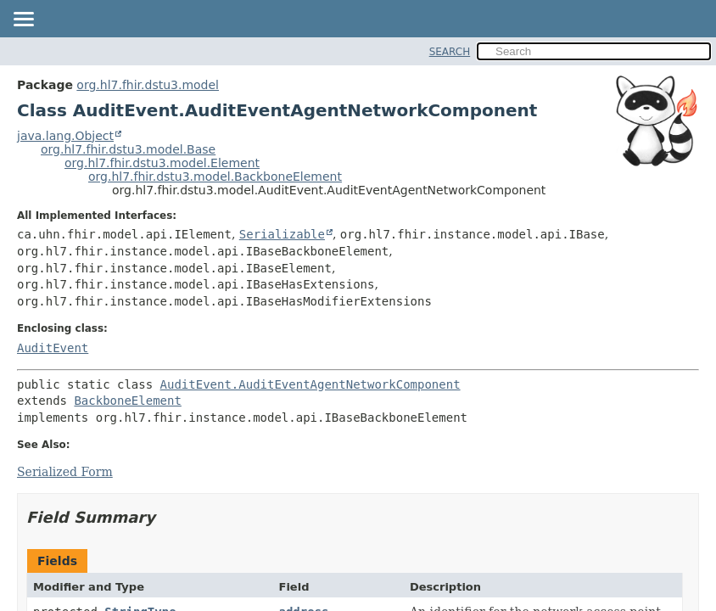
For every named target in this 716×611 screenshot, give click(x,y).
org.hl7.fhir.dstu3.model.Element (162, 163)
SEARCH (450, 52)
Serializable (282, 234)
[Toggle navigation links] (22, 20)
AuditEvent (52, 348)
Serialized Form (65, 472)
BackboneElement (127, 400)
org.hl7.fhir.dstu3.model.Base (128, 149)
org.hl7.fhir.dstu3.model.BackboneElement (215, 176)
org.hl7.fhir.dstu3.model (147, 85)
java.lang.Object (65, 136)
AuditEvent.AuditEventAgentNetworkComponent (310, 384)
